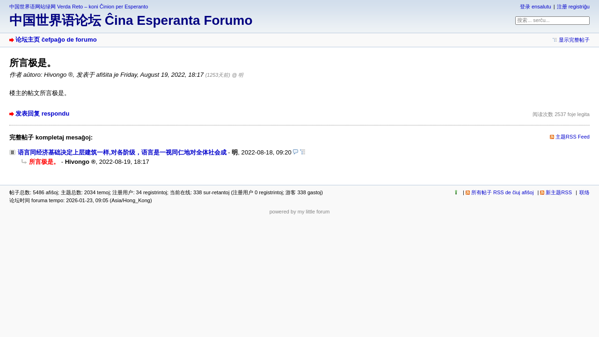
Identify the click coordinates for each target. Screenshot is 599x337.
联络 (584, 192)
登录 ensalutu (535, 6)
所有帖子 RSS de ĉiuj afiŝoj (502, 192)
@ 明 (237, 75)
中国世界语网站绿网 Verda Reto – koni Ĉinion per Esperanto (78, 6)
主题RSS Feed (572, 136)
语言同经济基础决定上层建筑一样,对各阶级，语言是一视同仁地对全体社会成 (122, 152)
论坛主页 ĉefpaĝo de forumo (56, 39)
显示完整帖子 (574, 40)
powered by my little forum (300, 211)
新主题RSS (559, 192)
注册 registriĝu (573, 6)
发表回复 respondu (42, 113)
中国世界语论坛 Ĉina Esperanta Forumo (131, 20)
